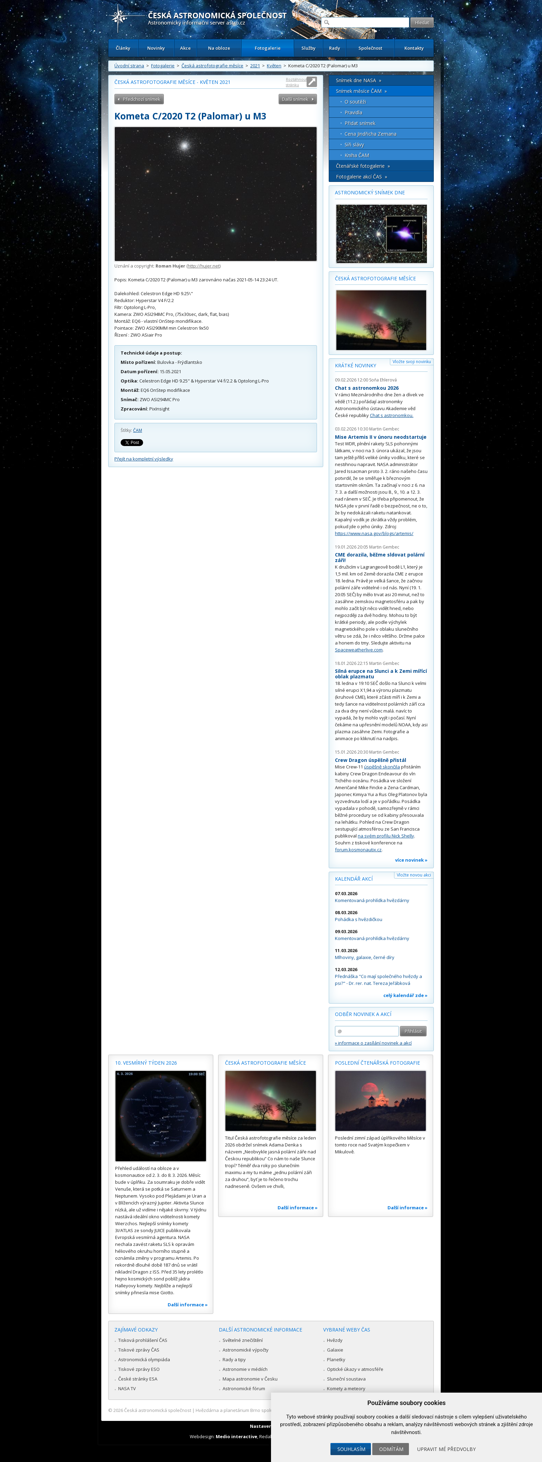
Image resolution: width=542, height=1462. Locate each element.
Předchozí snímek (141, 99)
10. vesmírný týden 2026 (146, 1062)
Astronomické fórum (244, 1388)
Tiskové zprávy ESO (139, 1369)
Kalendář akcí (354, 878)
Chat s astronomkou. (391, 415)
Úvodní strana (129, 65)
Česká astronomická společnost (157, 1410)
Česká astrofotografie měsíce (212, 65)
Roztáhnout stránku (296, 82)
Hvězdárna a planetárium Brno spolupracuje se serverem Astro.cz (265, 1410)
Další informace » (188, 1304)
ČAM (137, 430)
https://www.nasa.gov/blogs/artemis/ (374, 533)
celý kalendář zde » (405, 995)
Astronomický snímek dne (370, 192)
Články (123, 48)
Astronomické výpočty (246, 1350)
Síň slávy (354, 144)
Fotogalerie (268, 48)
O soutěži (355, 101)
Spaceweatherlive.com (359, 650)
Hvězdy (335, 1340)
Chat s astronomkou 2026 (367, 388)
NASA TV (127, 1388)
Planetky (336, 1359)
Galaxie (335, 1350)
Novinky (156, 48)
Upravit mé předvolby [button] (446, 1449)
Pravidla (353, 112)
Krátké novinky (355, 365)
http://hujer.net (203, 266)
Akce (185, 48)
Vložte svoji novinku (412, 362)
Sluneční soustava (346, 1379)
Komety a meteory (346, 1388)
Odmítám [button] (391, 1449)
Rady (334, 48)
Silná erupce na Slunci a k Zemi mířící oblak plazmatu (381, 674)
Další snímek (295, 99)
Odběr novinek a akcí (363, 1014)
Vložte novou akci (414, 875)
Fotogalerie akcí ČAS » (361, 176)
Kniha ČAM (357, 155)
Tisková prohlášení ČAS (142, 1340)
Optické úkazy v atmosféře (355, 1369)
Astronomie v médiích (245, 1369)
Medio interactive (236, 1436)
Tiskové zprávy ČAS (138, 1350)
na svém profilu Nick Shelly (386, 836)
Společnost (370, 48)
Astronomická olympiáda (144, 1359)
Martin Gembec (384, 429)
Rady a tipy (234, 1359)
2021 (255, 65)
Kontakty (414, 48)
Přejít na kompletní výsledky (143, 459)
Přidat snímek (360, 123)
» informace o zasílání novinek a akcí (373, 1043)
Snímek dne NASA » (358, 80)
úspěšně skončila (382, 767)
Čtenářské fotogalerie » (363, 166)
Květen (274, 65)
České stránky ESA (137, 1379)
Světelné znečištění (243, 1340)
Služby (308, 48)
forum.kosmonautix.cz (358, 849)
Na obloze (219, 48)
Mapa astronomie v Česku (250, 1379)
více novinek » (411, 860)
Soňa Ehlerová (383, 380)
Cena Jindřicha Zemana (370, 133)
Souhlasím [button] (351, 1449)
